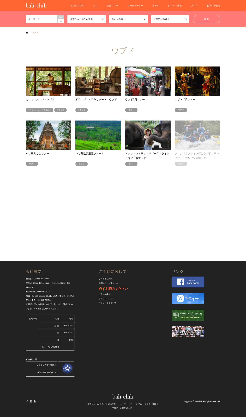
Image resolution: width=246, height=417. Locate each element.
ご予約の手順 (104, 294)
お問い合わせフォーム (108, 283)
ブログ (194, 5)
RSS (35, 401)
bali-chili (123, 396)
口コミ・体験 (175, 5)
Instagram (31, 401)
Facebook (27, 401)
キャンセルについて (107, 303)
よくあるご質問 (105, 279)
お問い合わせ (213, 5)
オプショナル (77, 5)
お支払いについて (106, 298)
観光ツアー (112, 5)
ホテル (155, 5)
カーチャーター (135, 5)
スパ (95, 5)
